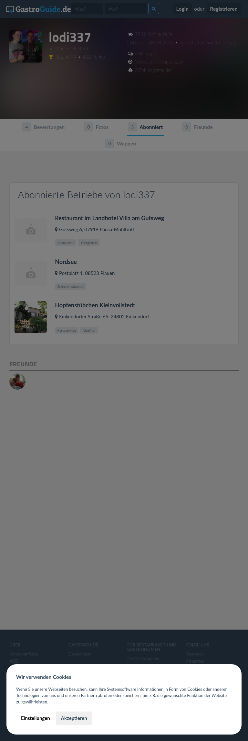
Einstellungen (35, 718)
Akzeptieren (74, 718)
